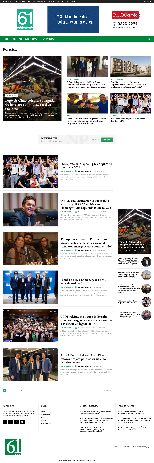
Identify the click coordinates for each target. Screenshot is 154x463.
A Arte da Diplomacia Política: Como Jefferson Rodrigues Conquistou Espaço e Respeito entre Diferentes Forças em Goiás (86, 84)
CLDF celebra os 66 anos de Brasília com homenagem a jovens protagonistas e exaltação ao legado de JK (86, 320)
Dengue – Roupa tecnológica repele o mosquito (132, 428)
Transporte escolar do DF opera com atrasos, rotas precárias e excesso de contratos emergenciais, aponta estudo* (86, 242)
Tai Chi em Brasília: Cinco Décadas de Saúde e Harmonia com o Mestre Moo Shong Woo (134, 420)
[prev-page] (143, 212)
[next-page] (26, 390)
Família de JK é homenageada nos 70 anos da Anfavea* (84, 281)
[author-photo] (76, 171)
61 (22, 390)
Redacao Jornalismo (84, 171)
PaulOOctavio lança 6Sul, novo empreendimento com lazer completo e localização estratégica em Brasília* (128, 84)
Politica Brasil (73, 79)
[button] (134, 39)
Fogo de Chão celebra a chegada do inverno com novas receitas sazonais (30, 104)
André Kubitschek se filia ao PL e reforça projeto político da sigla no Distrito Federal (83, 358)
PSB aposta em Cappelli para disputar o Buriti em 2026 (128, 119)
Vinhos (69, 116)
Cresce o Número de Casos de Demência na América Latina (132, 412)
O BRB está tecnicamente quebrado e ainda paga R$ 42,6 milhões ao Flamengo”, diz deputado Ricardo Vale (85, 204)
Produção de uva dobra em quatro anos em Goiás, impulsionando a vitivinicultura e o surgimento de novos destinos (86, 121)
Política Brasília (117, 116)
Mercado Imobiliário (118, 79)
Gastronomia (11, 95)
